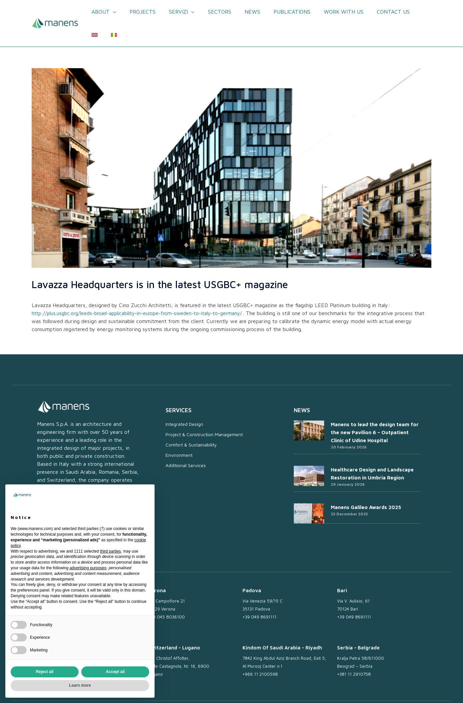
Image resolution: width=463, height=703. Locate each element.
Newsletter (245, 690)
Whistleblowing (384, 690)
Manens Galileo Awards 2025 (366, 484)
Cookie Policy (347, 690)
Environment (179, 432)
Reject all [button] (45, 671)
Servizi (174, 12)
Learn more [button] (80, 685)
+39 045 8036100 (166, 593)
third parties (110, 551)
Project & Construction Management (204, 411)
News (243, 12)
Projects (142, 12)
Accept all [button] (115, 671)
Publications (280, 12)
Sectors (213, 12)
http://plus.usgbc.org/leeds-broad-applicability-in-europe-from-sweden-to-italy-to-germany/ (144, 290)
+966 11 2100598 (260, 650)
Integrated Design (184, 401)
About (102, 12)
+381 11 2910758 (354, 650)
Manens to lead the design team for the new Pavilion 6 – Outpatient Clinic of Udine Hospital (375, 409)
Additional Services (186, 442)
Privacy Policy (312, 690)
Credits (415, 690)
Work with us (329, 12)
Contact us (376, 12)
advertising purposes (88, 568)
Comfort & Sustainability (191, 421)
